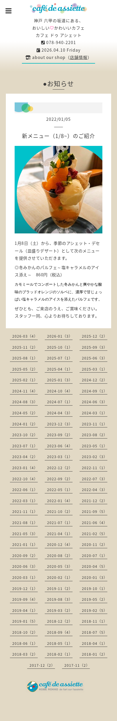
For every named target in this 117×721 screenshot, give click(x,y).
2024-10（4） (60, 391)
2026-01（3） (60, 336)
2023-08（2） (94, 434)
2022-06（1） (25, 489)
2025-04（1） (60, 369)
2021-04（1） (60, 533)
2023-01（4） (25, 467)
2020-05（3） (60, 566)
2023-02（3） (94, 456)
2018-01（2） (94, 654)
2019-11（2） (60, 588)
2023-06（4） (60, 445)
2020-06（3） (25, 566)
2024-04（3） (60, 413)
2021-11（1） (25, 511)
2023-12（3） (60, 424)
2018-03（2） (25, 654)
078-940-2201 (58, 42)
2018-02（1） (60, 654)
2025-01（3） (60, 380)
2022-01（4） (60, 500)
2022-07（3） (94, 478)
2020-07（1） (94, 555)
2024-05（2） (25, 413)
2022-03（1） (25, 500)
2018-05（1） (60, 643)
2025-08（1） (25, 358)
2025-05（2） (25, 369)
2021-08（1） (25, 522)
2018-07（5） (94, 632)
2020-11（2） (94, 544)
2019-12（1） (25, 588)
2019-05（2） (94, 599)
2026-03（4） (25, 336)
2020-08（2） (60, 555)
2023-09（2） (60, 434)
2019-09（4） (25, 599)
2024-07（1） (60, 401)
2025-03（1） (94, 369)
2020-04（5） (94, 566)
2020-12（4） (60, 544)
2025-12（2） (94, 336)
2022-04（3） (94, 489)
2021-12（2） (94, 500)
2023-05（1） (94, 445)
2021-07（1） (60, 522)
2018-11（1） (94, 621)
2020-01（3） (94, 577)
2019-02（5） (94, 610)
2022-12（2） (60, 467)
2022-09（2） (60, 478)
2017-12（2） (42, 665)
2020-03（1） (25, 577)
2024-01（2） (25, 424)
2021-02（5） (94, 533)
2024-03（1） (94, 413)
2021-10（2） (60, 511)
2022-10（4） (25, 478)
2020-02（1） (60, 577)
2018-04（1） (94, 643)
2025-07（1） (60, 358)
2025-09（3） (94, 347)
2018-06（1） (25, 643)
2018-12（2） (60, 621)
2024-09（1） (94, 391)
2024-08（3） (25, 401)
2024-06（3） (94, 401)
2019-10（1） (94, 588)
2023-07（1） (25, 445)
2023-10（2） (25, 434)
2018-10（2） (25, 632)
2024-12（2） (94, 380)
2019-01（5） (25, 621)
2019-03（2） (60, 610)
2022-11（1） (94, 467)
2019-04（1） (25, 610)
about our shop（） (58, 57)
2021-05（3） (25, 533)
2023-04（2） (25, 456)
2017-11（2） (77, 665)
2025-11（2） (25, 347)
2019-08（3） (60, 599)
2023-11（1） (94, 424)
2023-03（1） (60, 456)
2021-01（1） (25, 544)
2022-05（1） (60, 489)
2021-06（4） (94, 522)
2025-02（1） (25, 380)
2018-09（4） (60, 632)
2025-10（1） (60, 347)
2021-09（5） (94, 511)
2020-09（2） (25, 555)
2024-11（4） (25, 391)
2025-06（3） (94, 358)
